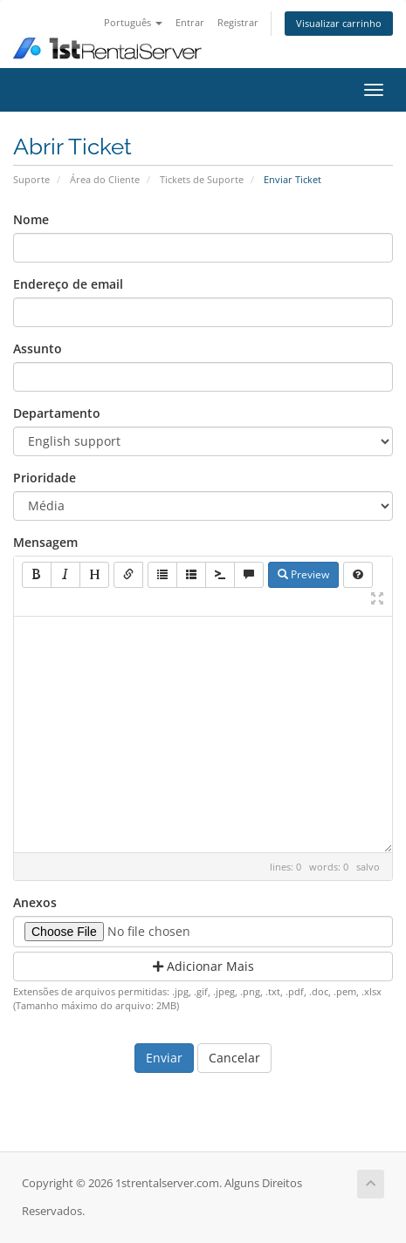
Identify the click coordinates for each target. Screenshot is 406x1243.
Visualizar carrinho (339, 23)
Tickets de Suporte (202, 179)
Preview (303, 574)
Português (133, 22)
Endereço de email (68, 284)
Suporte (31, 179)
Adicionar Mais (203, 966)
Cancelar (234, 1057)
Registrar (237, 22)
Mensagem (45, 542)
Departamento (56, 413)
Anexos (35, 902)
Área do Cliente (105, 179)
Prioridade (44, 477)
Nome (31, 219)
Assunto (37, 348)
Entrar (189, 22)
